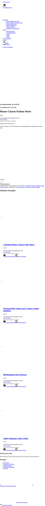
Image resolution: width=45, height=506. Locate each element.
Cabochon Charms (30, 185)
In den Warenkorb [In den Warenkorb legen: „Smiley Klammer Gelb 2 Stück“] (9, 450)
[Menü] (6, 44)
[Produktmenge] (1, 182)
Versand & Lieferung (8, 464)
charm (26, 187)
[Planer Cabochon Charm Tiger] (16, 486)
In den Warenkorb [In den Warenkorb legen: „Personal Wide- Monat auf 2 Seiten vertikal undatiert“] (9, 322)
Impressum (6, 462)
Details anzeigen (20, 256)
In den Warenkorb (5, 184)
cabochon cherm (20, 187)
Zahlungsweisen (7, 465)
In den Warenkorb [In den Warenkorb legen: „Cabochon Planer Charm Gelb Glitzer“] (9, 256)
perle (30, 187)
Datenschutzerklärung (8, 467)
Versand (5, 119)
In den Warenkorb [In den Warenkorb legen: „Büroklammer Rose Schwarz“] (9, 386)
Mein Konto (6, 2)
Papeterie (38, 185)
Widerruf (5, 468)
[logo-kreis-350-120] (12, 17)
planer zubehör (36, 187)
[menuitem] (24, 2)
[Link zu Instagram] (8, 47)
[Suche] (5, 43)
